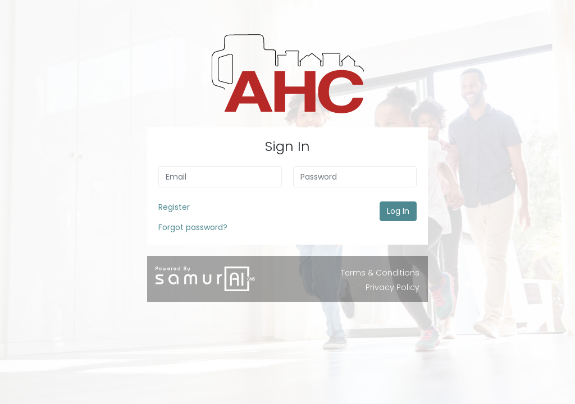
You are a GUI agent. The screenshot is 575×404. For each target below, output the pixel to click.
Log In (398, 211)
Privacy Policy (392, 287)
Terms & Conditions (380, 272)
